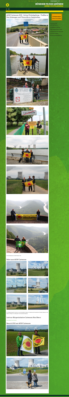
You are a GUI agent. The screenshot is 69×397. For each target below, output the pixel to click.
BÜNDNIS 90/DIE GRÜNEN (49, 4)
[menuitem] (29, 1)
